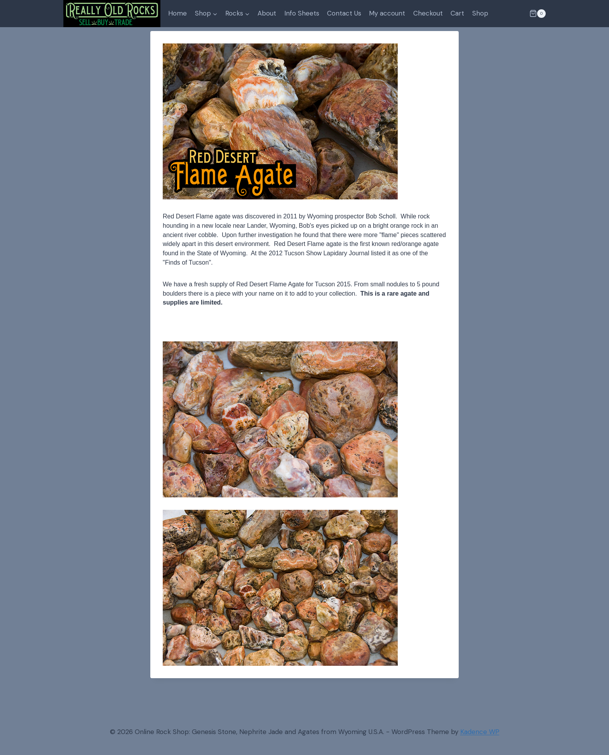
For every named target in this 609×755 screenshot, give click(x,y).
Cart (457, 13)
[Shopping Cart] (537, 13)
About (267, 13)
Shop (480, 13)
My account (387, 13)
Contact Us (344, 13)
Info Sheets (301, 13)
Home (177, 13)
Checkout (428, 13)
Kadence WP (479, 731)
